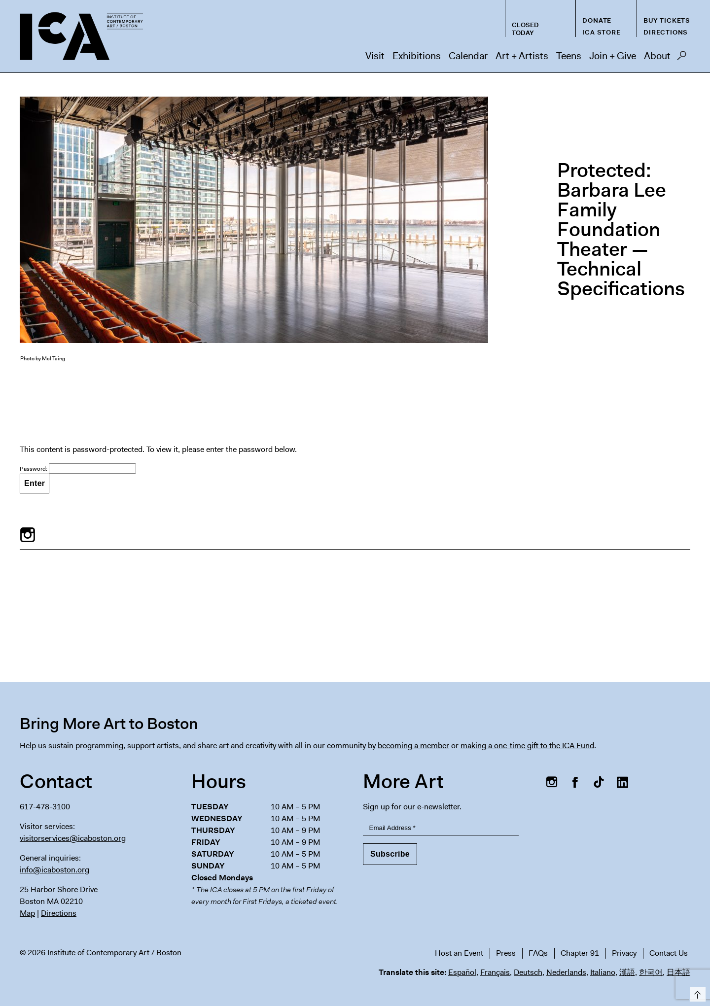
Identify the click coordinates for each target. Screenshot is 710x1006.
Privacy (624, 953)
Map (27, 913)
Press (506, 953)
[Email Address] (441, 828)
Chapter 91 (580, 953)
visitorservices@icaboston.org (73, 838)
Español (462, 972)
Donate (596, 20)
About (657, 55)
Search (681, 58)
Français (495, 972)
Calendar (468, 55)
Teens (568, 55)
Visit (375, 55)
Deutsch (528, 972)
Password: (78, 468)
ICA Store (601, 32)
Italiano (602, 972)
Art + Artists (522, 55)
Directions (665, 32)
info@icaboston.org (54, 870)
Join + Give (612, 55)
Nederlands (566, 972)
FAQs (538, 953)
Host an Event (459, 953)
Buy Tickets (666, 20)
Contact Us (668, 953)
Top (696, 992)
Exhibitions (416, 55)
